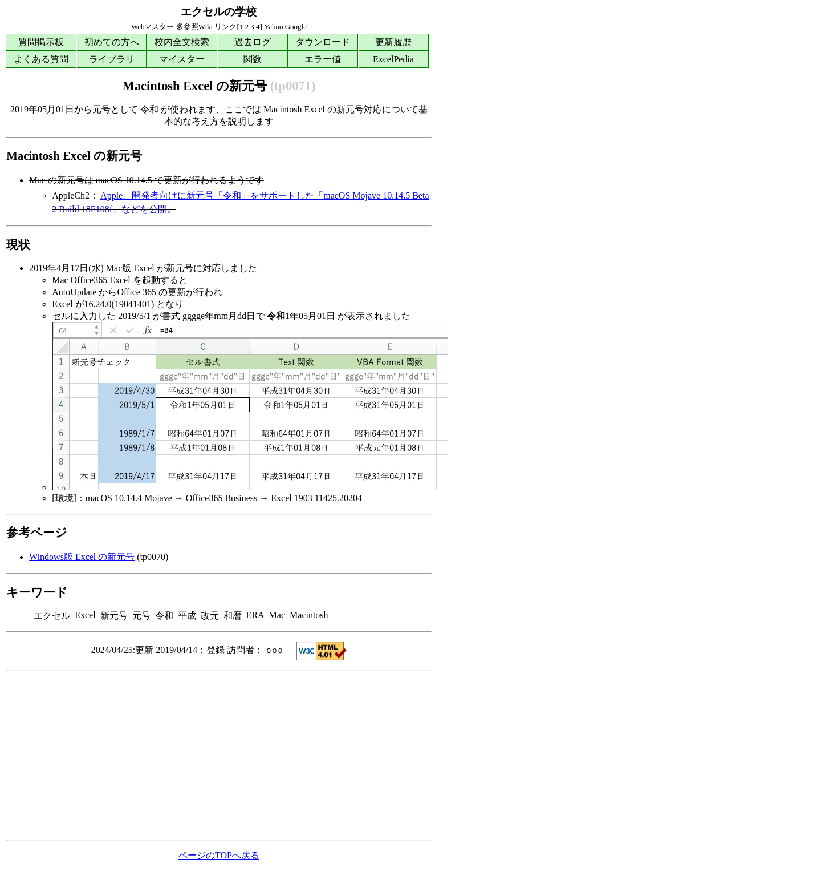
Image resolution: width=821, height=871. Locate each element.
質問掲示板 (41, 42)
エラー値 (322, 59)
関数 (252, 59)
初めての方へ (111, 42)
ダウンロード (322, 42)
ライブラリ (112, 59)
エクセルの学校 (219, 12)
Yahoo (273, 26)
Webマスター (152, 26)
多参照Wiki (194, 26)
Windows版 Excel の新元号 (82, 557)
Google (296, 26)
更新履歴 (393, 42)
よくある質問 (41, 59)
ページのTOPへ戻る (218, 855)
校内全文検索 (182, 42)
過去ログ (252, 42)
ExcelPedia (393, 59)
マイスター (182, 59)
